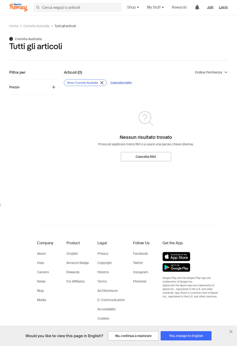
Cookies (103, 318)
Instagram (140, 272)
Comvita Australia (36, 26)
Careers (43, 272)
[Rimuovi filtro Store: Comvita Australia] (85, 82)
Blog (40, 291)
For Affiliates (75, 281)
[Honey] (18, 7)
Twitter (138, 263)
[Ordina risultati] (211, 72)
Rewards (179, 7)
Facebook (140, 253)
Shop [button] (133, 7)
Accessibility (106, 309)
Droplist (72, 253)
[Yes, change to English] (186, 335)
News (41, 281)
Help (40, 263)
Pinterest (140, 281)
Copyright (104, 263)
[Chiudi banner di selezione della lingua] (231, 332)
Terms (102, 281)
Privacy (102, 253)
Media (41, 300)
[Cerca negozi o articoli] (77, 7)
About (41, 253)
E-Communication (111, 300)
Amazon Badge (77, 263)
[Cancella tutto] (121, 83)
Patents (103, 272)
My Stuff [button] (155, 7)
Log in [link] (223, 7)
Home (14, 26)
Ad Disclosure (107, 291)
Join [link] (210, 7)
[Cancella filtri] (146, 156)
